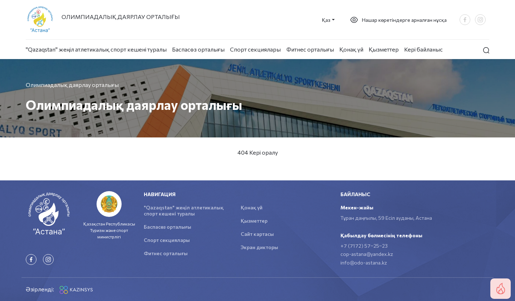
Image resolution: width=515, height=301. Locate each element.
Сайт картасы (257, 234)
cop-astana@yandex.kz (366, 254)
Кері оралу (263, 152)
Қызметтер (384, 49)
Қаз (326, 20)
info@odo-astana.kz (363, 262)
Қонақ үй (351, 49)
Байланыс (355, 194)
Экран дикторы (259, 247)
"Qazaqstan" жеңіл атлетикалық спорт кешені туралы (96, 49)
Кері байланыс (423, 49)
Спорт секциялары (255, 49)
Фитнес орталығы (310, 49)
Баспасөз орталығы (198, 49)
